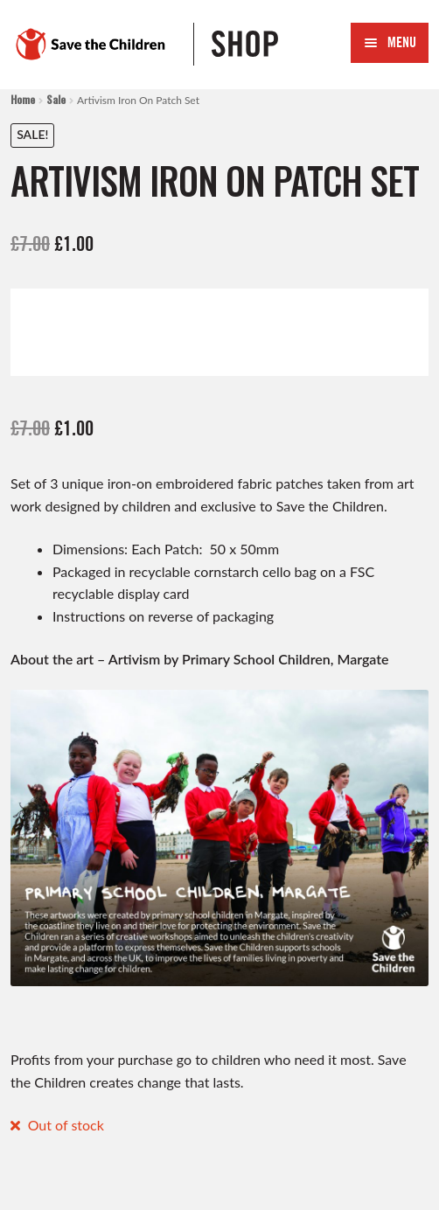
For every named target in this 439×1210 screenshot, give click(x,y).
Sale (56, 99)
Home (22, 99)
